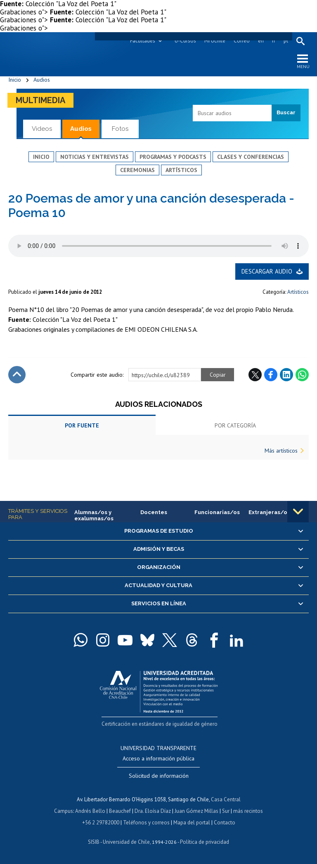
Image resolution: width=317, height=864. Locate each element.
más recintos (248, 810)
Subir (17, 374)
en (261, 40)
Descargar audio (266, 271)
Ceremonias (137, 170)
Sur (225, 810)
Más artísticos (281, 450)
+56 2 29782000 (100, 822)
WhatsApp (302, 375)
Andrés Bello (90, 810)
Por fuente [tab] (82, 425)
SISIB (93, 841)
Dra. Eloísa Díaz (153, 810)
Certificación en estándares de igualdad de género (160, 723)
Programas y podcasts (173, 157)
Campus (63, 810)
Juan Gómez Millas (196, 810)
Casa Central (226, 799)
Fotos (120, 128)
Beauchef (120, 810)
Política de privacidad (204, 841)
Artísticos (181, 170)
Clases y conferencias (250, 157)
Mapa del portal (191, 822)
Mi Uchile (214, 40)
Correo (242, 40)
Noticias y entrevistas (94, 157)
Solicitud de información (159, 775)
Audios (41, 79)
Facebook (270, 374)
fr (273, 40)
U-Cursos (185, 40)
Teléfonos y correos (146, 822)
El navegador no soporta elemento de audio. (158, 246)
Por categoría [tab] (235, 425)
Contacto (224, 822)
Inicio (14, 79)
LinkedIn (286, 374)
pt (286, 40)
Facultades (142, 40)
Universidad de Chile (126, 841)
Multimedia (40, 100)
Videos (42, 128)
